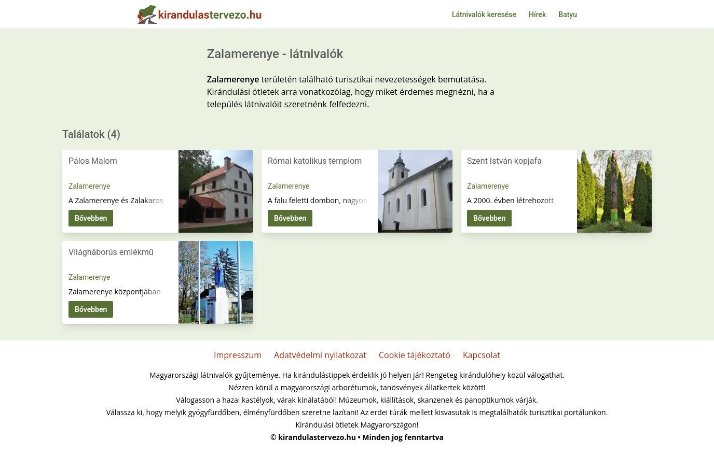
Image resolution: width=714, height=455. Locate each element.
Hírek (537, 14)
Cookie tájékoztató (414, 355)
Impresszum (238, 355)
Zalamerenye (89, 186)
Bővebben (91, 218)
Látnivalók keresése (484, 14)
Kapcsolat (481, 355)
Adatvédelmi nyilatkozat (320, 355)
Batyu (567, 14)
